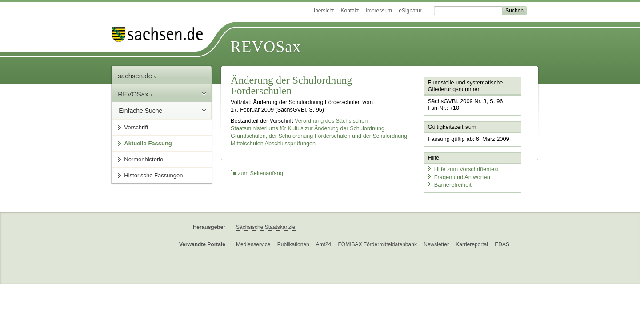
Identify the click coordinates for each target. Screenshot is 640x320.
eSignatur (410, 11)
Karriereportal (472, 244)
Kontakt (350, 11)
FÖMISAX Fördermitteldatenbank (377, 244)
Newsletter (436, 244)
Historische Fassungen (153, 175)
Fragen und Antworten (458, 176)
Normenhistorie (143, 159)
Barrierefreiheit (449, 184)
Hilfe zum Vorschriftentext (463, 169)
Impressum (379, 11)
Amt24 (323, 244)
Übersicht (322, 11)
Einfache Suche (140, 110)
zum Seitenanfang (257, 173)
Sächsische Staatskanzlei (266, 227)
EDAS (502, 244)
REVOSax (265, 47)
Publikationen (293, 244)
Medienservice (253, 244)
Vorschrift (136, 127)
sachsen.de (137, 76)
